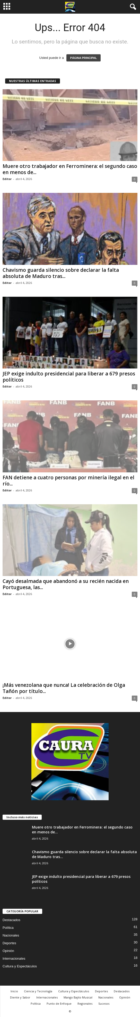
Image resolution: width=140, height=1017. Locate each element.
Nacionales (11, 935)
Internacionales (14, 958)
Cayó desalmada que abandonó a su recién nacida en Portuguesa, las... (66, 584)
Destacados (11, 920)
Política (8, 928)
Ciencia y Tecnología (38, 991)
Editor (7, 179)
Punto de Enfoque (59, 1003)
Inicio (14, 991)
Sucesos (103, 1003)
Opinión (8, 951)
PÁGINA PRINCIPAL (83, 57)
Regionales (84, 1003)
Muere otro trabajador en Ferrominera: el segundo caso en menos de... (70, 169)
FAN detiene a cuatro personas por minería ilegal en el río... (68, 480)
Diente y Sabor (20, 997)
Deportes (9, 943)
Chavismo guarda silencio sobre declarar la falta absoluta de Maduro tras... (61, 273)
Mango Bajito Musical (78, 997)
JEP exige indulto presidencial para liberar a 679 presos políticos (69, 376)
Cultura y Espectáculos (20, 966)
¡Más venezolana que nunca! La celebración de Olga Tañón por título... (64, 688)
